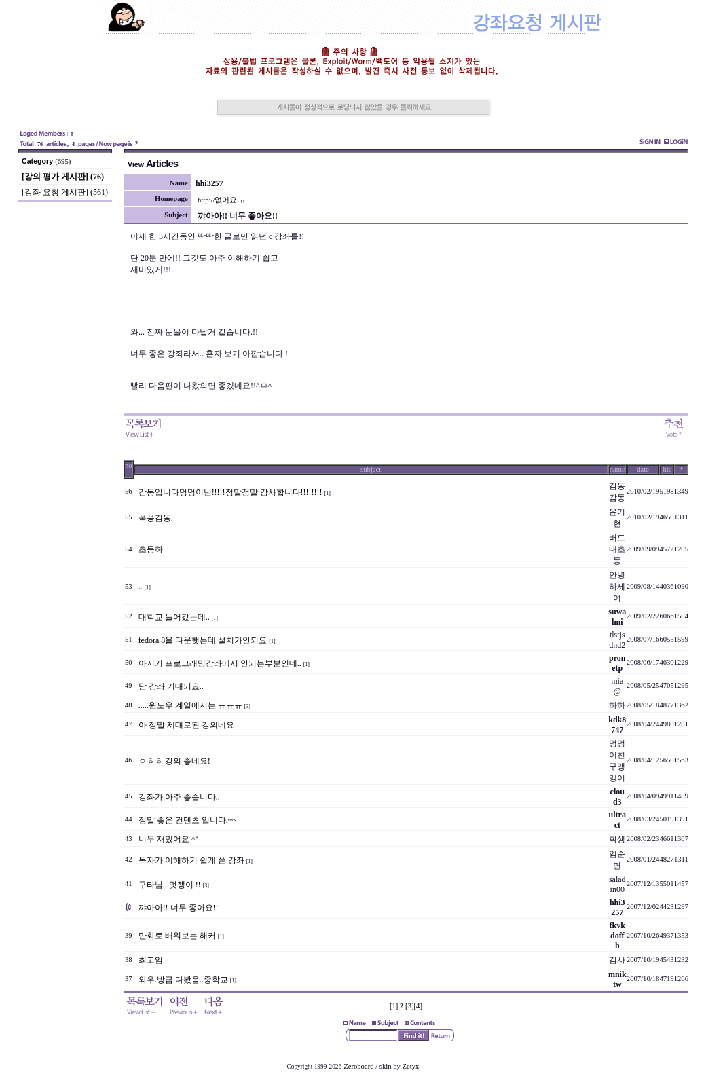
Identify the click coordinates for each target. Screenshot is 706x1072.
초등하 (150, 549)
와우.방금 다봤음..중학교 (183, 979)
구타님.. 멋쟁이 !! (169, 884)
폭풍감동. (155, 518)
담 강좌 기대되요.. (171, 686)
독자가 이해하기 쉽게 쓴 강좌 (191, 860)
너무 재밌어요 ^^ (168, 839)
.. (140, 586)
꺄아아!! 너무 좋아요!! (178, 907)
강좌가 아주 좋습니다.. (179, 797)
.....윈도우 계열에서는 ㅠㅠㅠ (190, 705)
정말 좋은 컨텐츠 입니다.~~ (187, 820)
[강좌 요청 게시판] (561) (65, 192)
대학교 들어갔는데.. (174, 617)
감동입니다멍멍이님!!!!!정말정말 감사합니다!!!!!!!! (230, 492)
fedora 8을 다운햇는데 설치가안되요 (202, 640)
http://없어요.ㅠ (222, 200)
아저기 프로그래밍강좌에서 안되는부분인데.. (219, 663)
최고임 (150, 960)
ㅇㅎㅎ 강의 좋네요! (174, 761)
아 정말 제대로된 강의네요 (186, 725)
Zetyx (411, 1066)
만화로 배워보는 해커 (177, 935)
